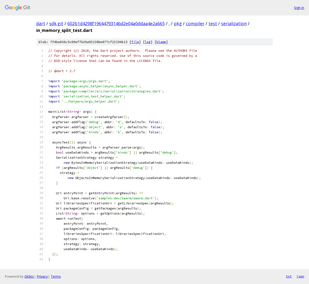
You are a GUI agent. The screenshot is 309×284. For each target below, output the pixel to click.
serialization (234, 23)
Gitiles (29, 276)
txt (289, 276)
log (148, 42)
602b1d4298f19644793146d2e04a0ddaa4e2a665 (116, 23)
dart (40, 23)
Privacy (42, 276)
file (135, 42)
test (213, 23)
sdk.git (56, 23)
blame (161, 42)
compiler (195, 23)
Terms (56, 276)
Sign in (299, 7)
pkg (178, 23)
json (300, 276)
